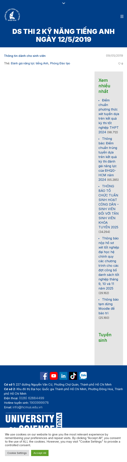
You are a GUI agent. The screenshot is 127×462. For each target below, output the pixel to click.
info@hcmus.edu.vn (27, 407)
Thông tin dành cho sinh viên (25, 56)
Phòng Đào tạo (60, 63)
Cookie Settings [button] (17, 452)
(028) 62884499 (31, 398)
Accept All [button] (39, 452)
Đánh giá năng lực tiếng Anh (29, 63)
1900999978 (39, 403)
